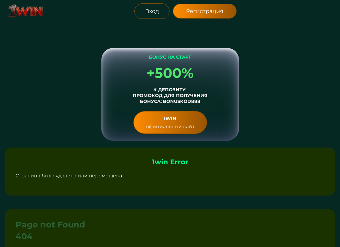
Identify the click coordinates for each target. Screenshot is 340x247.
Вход (152, 11)
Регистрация (204, 11)
